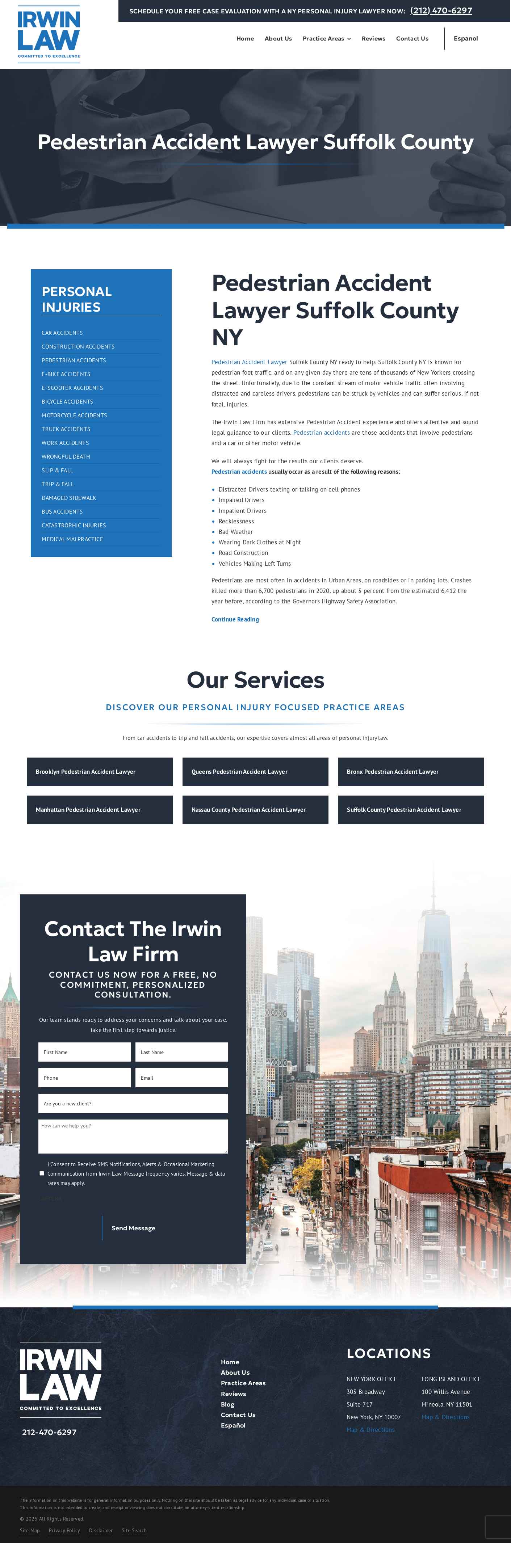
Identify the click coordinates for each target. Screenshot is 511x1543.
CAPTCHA (50, 1198)
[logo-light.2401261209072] (60, 1342)
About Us (235, 1370)
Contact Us (238, 1412)
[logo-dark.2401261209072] (49, 8)
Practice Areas (243, 1380)
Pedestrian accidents (321, 433)
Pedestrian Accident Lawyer (249, 362)
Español (233, 1423)
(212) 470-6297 (441, 10)
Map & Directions (371, 1427)
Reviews (234, 1391)
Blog (227, 1401)
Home (230, 1359)
